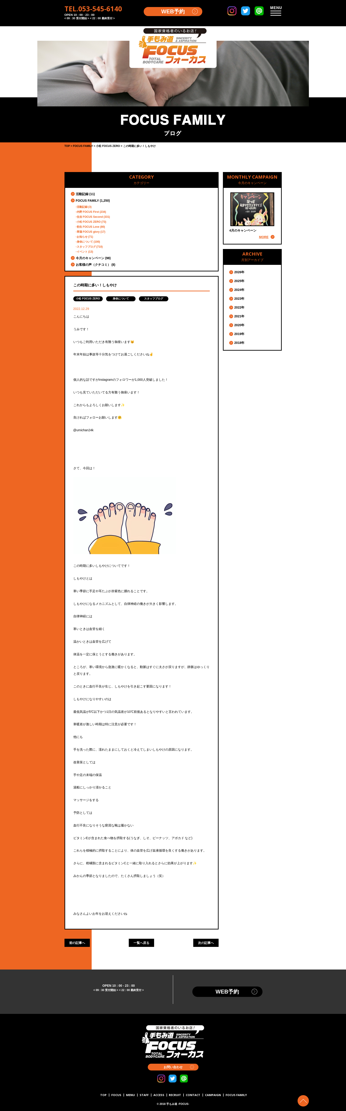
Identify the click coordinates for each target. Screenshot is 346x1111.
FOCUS (116, 1095)
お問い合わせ (173, 1067)
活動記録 (82, 194)
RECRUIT (175, 1095)
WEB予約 (173, 11)
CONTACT (193, 1095)
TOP (103, 1095)
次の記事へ (206, 943)
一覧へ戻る (141, 943)
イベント (82, 251)
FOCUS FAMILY (87, 200)
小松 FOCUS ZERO (89, 221)
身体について (85, 241)
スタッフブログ (86, 246)
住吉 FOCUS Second (90, 216)
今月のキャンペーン (90, 258)
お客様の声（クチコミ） (93, 264)
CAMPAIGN (213, 1095)
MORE (264, 237)
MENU (130, 1095)
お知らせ (82, 236)
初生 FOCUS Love (88, 226)
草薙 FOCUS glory (88, 231)
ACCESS (158, 1095)
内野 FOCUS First (88, 211)
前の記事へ (77, 943)
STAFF (144, 1095)
